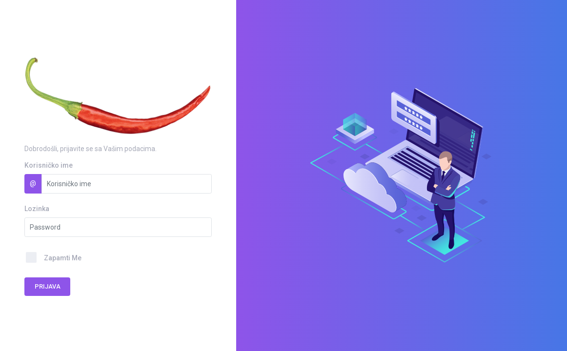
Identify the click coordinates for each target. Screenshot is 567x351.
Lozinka (36, 209)
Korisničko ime (48, 165)
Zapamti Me (62, 258)
